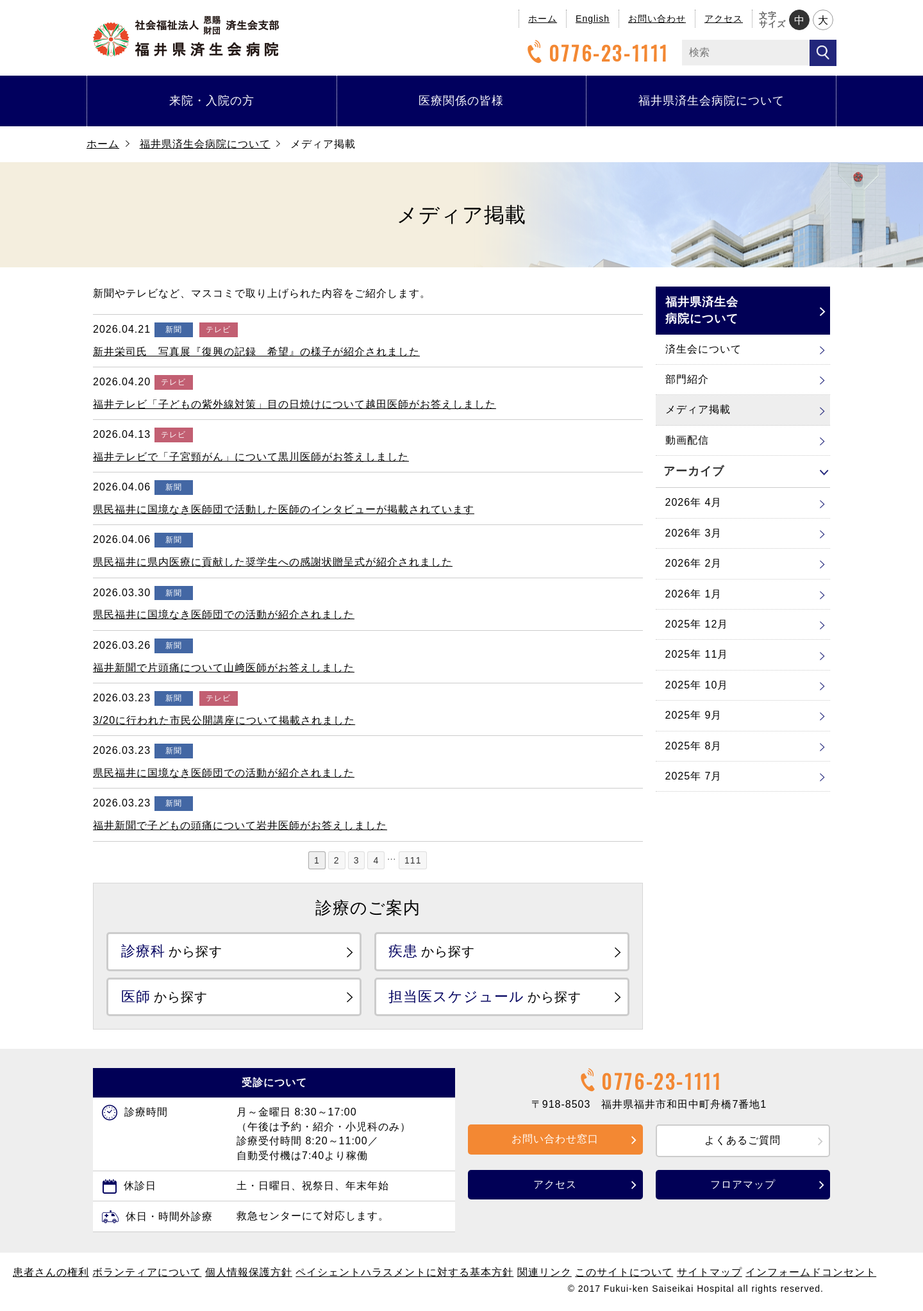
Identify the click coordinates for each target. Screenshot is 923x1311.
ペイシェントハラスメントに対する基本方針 (404, 1272)
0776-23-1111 (596, 52)
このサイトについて (624, 1272)
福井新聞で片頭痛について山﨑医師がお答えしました (223, 667)
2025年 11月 (697, 654)
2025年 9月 (693, 715)
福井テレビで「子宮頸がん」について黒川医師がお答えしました (251, 456)
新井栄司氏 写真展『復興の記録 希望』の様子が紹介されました (256, 351)
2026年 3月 (693, 533)
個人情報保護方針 (248, 1272)
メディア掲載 (698, 409)
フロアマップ (743, 1185)
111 (412, 860)
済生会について (703, 349)
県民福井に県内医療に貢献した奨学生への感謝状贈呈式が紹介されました (273, 561)
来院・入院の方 (211, 100)
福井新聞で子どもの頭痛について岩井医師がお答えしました (240, 825)
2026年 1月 (693, 594)
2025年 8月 (693, 745)
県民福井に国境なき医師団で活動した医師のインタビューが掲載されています (283, 509)
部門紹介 (687, 379)
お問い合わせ (657, 18)
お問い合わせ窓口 (555, 1139)
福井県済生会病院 (186, 36)
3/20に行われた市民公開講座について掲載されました (224, 720)
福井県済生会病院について (711, 100)
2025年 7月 (693, 776)
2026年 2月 (693, 563)
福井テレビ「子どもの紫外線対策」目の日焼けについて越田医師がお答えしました (294, 404)
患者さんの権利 (51, 1272)
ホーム (542, 18)
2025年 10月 (697, 685)
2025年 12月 (697, 624)
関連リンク (544, 1272)
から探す (171, 951)
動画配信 (687, 440)
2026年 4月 (693, 502)
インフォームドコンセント (810, 1272)
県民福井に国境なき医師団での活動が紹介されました (223, 614)
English (593, 18)
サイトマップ (709, 1272)
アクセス (723, 18)
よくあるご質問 (742, 1140)
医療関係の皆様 (461, 100)
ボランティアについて (146, 1272)
